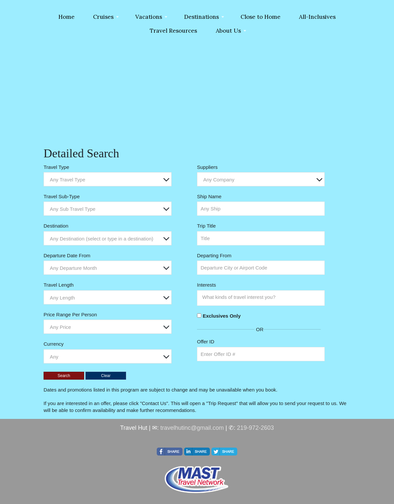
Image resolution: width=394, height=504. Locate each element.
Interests (206, 285)
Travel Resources (173, 30)
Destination (56, 226)
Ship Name (209, 196)
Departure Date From (67, 255)
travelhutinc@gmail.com (192, 428)
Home (66, 16)
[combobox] (108, 179)
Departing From (214, 255)
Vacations (148, 16)
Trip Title (206, 226)
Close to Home (260, 16)
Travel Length (59, 285)
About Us (228, 30)
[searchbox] (262, 297)
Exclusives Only (222, 316)
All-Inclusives (317, 16)
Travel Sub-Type (62, 196)
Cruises (103, 16)
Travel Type (56, 167)
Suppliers (207, 167)
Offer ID (205, 341)
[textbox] (109, 180)
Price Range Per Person (70, 314)
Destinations (201, 16)
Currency (54, 344)
